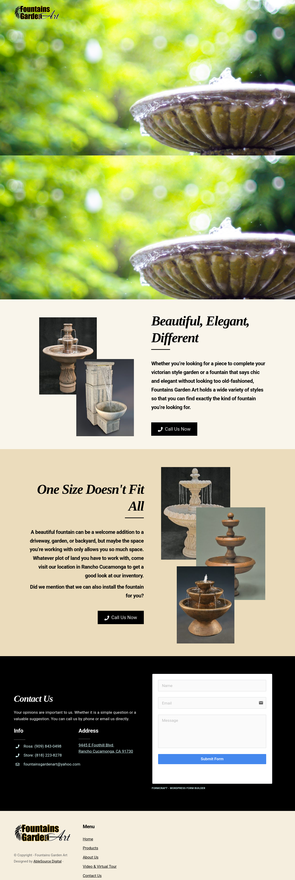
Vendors (90, 859)
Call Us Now (175, 435)
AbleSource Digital (47, 835)
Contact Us (92, 850)
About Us (90, 831)
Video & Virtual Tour (100, 840)
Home (88, 813)
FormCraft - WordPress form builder (178, 762)
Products (90, 822)
